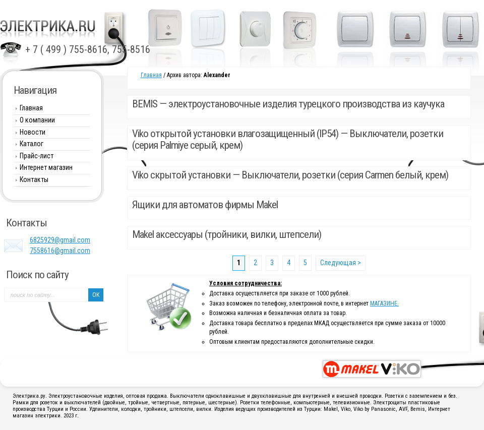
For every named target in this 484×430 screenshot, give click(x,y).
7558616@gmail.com (60, 251)
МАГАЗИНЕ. (384, 303)
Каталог (31, 144)
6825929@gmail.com (60, 240)
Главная (151, 75)
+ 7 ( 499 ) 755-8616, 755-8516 (87, 49)
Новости (32, 132)
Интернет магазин (46, 167)
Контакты (34, 179)
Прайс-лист (36, 156)
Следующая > (340, 263)
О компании (37, 120)
